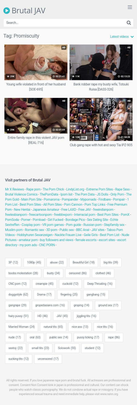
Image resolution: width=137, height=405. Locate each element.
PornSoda (12, 220)
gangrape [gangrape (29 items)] (17, 305)
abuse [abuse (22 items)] (57, 262)
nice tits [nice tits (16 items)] (105, 327)
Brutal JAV (24, 10)
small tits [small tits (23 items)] (40, 348)
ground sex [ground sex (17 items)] (108, 305)
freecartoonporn (40, 215)
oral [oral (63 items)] (35, 337)
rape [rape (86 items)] (114, 337)
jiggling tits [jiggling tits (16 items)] (86, 316)
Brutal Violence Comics (21, 194)
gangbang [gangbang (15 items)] (96, 294)
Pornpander (70, 199)
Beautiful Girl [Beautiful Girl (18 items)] (84, 262)
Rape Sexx (122, 189)
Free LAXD (68, 210)
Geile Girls (90, 235)
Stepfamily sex (114, 225)
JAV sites (97, 230)
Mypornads (88, 199)
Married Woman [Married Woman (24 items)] (21, 327)
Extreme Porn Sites (99, 189)
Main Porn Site (31, 199)
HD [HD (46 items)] (43, 316)
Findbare (105, 199)
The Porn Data (85, 194)
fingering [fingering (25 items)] (69, 294)
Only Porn (117, 194)
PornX (125, 215)
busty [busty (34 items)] (53, 273)
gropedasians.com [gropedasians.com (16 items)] (50, 305)
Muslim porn (14, 230)
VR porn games (53, 225)
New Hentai (22, 210)
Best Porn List (109, 235)
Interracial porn (84, 215)
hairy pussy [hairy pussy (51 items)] (18, 316)
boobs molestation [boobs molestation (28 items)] (23, 273)
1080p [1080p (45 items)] (34, 262)
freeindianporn (103, 210)
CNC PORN (47, 245)
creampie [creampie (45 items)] (44, 284)
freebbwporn (63, 215)
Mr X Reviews (14, 189)
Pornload (39, 220)
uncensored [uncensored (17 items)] (48, 359)
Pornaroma (51, 199)
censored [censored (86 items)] (77, 273)
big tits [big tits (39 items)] (111, 262)
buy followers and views (56, 240)
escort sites (107, 240)
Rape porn (33, 189)
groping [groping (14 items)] (81, 305)
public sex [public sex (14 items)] (58, 337)
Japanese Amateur (46, 210)
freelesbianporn (16, 215)
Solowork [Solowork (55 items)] (67, 348)
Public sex (66, 230)
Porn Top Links (94, 204)
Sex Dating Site (97, 220)
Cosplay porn (31, 225)
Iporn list (66, 194)
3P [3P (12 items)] (13, 262)
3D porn (51, 230)
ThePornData (49, 194)
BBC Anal (82, 230)
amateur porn (28, 240)
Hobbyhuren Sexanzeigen (35, 235)
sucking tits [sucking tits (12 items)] (18, 359)
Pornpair (119, 199)
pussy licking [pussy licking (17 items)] (88, 337)
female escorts (85, 240)
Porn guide (73, 225)
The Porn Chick (53, 189)
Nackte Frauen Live (68, 235)
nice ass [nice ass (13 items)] (80, 327)
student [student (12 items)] (92, 348)
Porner (25, 220)
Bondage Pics (75, 220)
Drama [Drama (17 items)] (44, 294)
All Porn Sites (52, 204)
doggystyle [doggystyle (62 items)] (18, 294)
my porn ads (28, 245)
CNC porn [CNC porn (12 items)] (17, 284)
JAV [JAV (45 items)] (62, 316)
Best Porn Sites (30, 204)
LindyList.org (75, 189)
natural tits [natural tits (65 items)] (53, 327)
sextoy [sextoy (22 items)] (15, 348)
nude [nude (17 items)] (14, 337)
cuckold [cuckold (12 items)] (70, 284)
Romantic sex (34, 230)
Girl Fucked (55, 220)
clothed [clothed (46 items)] (103, 273)
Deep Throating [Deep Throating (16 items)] (99, 284)
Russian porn (92, 225)
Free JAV (84, 210)
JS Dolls (102, 194)
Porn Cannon (73, 204)
